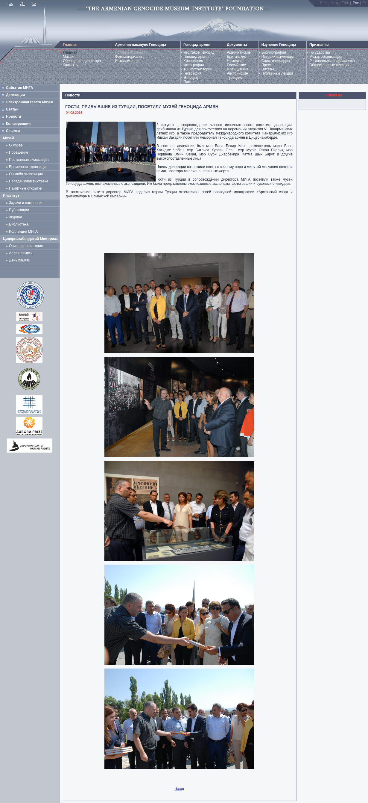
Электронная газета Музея (29, 102)
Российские (236, 65)
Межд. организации (325, 57)
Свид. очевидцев (275, 61)
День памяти (19, 260)
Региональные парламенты (332, 61)
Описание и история (26, 246)
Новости (13, 116)
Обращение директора (82, 61)
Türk (345, 3)
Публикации (19, 210)
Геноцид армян (196, 57)
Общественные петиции (329, 65)
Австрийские (237, 73)
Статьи (12, 109)
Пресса (267, 65)
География (192, 73)
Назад (179, 788)
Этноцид (190, 77)
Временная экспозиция (28, 167)
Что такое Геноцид (199, 52)
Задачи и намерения (26, 203)
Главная (70, 52)
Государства (319, 52)
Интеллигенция (127, 61)
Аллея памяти (21, 253)
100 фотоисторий (197, 69)
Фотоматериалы (128, 57)
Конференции (18, 124)
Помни (188, 82)
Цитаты (267, 69)
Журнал (16, 217)
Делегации (15, 95)
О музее (16, 145)
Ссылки (13, 131)
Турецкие (234, 77)
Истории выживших (277, 57)
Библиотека (18, 224)
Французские (237, 69)
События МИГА (19, 88)
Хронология (193, 61)
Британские (236, 57)
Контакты (70, 65)
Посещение (18, 152)
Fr (364, 3)
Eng (323, 3)
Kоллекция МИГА (23, 231)
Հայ (334, 3)
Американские (239, 52)
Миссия (69, 57)
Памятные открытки (26, 188)
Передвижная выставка (29, 181)
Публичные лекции (277, 73)
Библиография (273, 52)
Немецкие (235, 61)
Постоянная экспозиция (28, 160)
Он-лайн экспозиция (27, 174)
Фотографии (193, 65)
